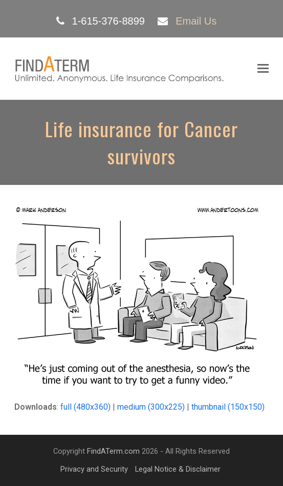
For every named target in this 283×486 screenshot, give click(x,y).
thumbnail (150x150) (228, 407)
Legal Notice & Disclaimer (178, 469)
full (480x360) (85, 407)
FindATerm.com (113, 451)
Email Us (196, 21)
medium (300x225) (151, 407)
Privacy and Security (94, 469)
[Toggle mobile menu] (263, 68)
